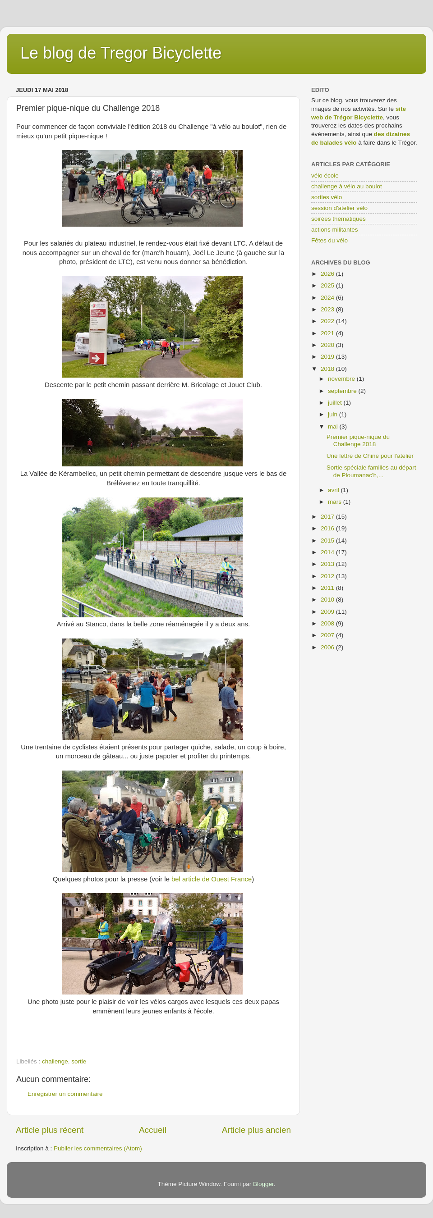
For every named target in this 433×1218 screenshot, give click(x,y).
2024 (328, 297)
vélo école (325, 175)
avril (334, 490)
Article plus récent (49, 1130)
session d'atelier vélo (339, 208)
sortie (78, 1061)
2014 (328, 552)
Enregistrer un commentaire (65, 1093)
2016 (328, 528)
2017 (328, 516)
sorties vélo (326, 197)
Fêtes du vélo (329, 240)
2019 (328, 356)
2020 (328, 345)
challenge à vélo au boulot (346, 186)
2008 (328, 623)
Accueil (152, 1130)
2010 (328, 599)
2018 (328, 368)
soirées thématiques (338, 218)
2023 (328, 309)
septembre (343, 391)
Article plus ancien (256, 1130)
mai (334, 426)
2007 (328, 635)
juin (333, 414)
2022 (328, 321)
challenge (55, 1061)
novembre (342, 378)
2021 (328, 333)
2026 (328, 273)
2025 (328, 285)
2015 (328, 540)
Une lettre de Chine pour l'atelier (370, 455)
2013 (328, 564)
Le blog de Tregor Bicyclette (120, 53)
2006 (328, 647)
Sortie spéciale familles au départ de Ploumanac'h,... (371, 471)
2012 (328, 576)
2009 (328, 611)
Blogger (263, 1184)
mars (335, 501)
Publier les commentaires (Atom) (98, 1148)
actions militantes (334, 229)
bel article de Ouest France (211, 879)
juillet (336, 402)
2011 (328, 587)
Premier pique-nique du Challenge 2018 (358, 440)
